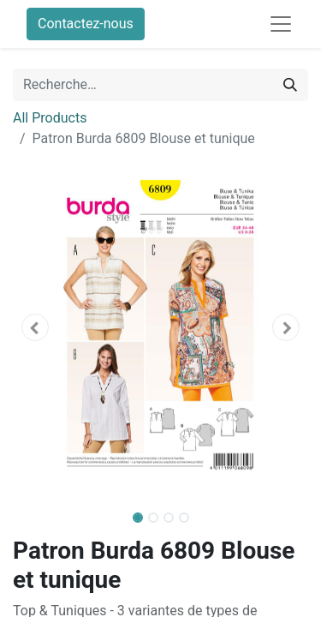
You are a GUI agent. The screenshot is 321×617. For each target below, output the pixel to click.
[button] (35, 327)
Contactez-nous (86, 23)
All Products (49, 118)
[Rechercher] (290, 85)
